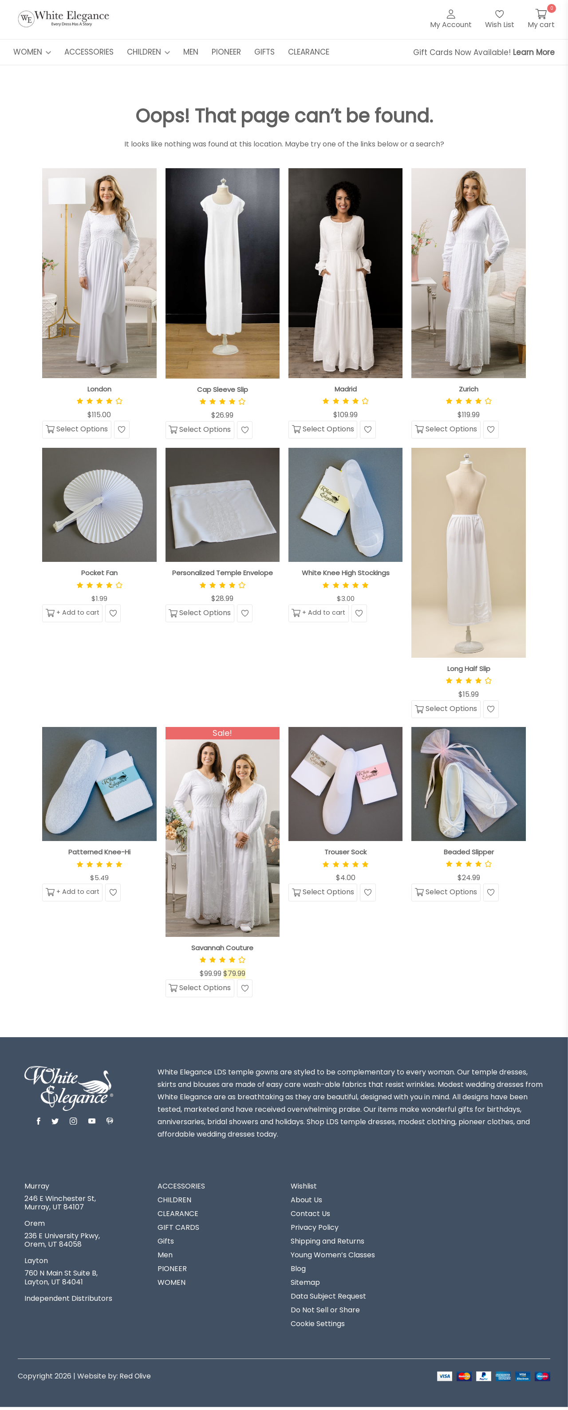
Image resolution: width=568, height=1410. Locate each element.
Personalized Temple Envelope (222, 574)
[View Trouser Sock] (345, 786)
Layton (36, 1264)
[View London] (99, 273)
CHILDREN (148, 52)
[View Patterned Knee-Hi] (99, 786)
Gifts (166, 1244)
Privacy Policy (315, 1230)
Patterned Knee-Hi (99, 854)
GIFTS (264, 52)
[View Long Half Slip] (468, 554)
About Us (306, 1202)
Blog (298, 1271)
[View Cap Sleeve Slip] (223, 273)
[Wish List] (499, 19)
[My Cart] (541, 19)
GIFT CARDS (178, 1230)
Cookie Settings (318, 1326)
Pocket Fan (99, 574)
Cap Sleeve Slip (222, 389)
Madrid (346, 389)
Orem (34, 1226)
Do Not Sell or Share (325, 1312)
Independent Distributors (68, 1301)
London (99, 389)
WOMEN (32, 52)
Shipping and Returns (327, 1244)
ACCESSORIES (89, 52)
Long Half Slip (469, 669)
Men (165, 1257)
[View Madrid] (345, 273)
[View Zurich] (468, 273)
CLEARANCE (308, 52)
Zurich (468, 389)
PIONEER (226, 52)
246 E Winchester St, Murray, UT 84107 (60, 1205)
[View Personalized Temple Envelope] (223, 506)
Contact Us (310, 1216)
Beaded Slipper (468, 854)
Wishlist (304, 1189)
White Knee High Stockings (346, 574)
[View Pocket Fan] (99, 506)
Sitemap (305, 1285)
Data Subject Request (328, 1299)
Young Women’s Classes (333, 1257)
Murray (36, 1189)
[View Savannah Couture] (223, 834)
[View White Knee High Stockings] (345, 506)
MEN (190, 52)
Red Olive (136, 1379)
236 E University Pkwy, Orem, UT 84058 (62, 1242)
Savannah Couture (222, 949)
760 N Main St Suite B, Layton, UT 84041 (61, 1280)
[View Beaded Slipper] (468, 786)
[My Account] (451, 19)
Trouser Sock (345, 854)
